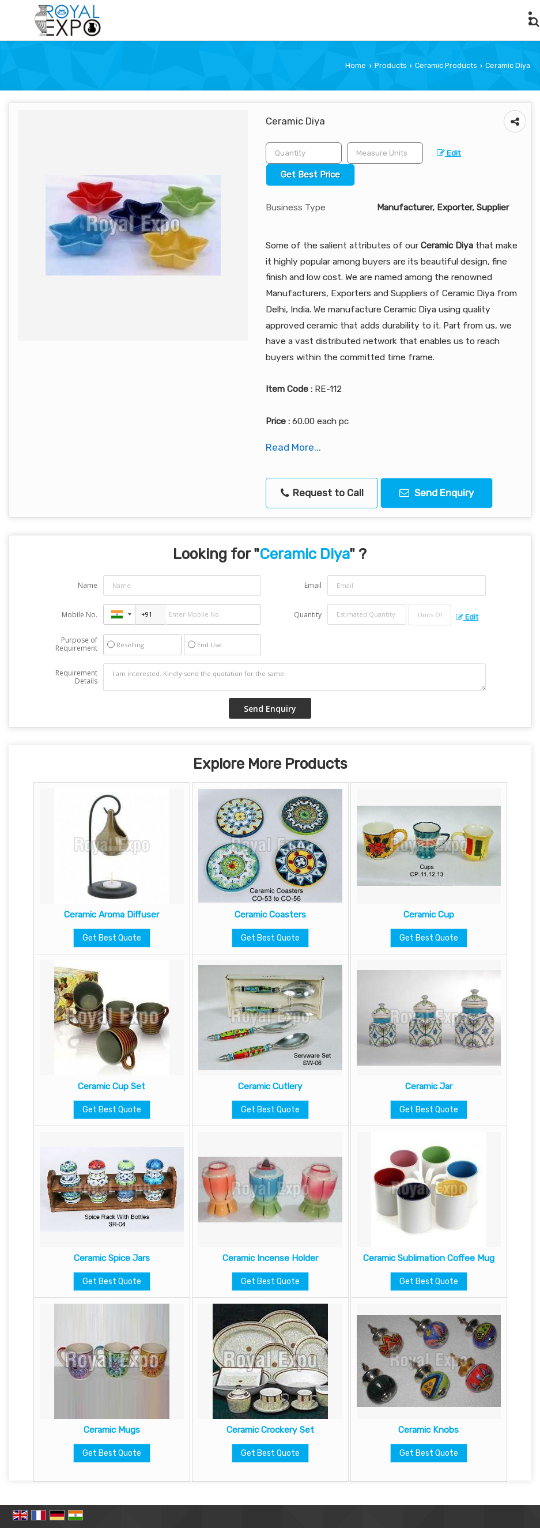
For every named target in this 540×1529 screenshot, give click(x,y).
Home (355, 65)
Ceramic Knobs (428, 1430)
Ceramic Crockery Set (270, 1430)
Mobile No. (79, 615)
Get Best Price (310, 174)
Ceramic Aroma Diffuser (111, 914)
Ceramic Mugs (112, 1430)
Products (391, 65)
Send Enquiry (436, 493)
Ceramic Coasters (270, 914)
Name (87, 585)
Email (313, 585)
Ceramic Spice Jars (112, 1258)
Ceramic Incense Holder (270, 1258)
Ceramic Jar (428, 1086)
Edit (449, 152)
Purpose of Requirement (76, 644)
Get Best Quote (111, 938)
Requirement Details (76, 677)
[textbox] (385, 153)
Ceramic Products (446, 65)
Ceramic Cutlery (270, 1086)
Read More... (293, 447)
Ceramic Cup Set (111, 1086)
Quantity (308, 615)
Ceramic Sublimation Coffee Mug (428, 1258)
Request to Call (322, 493)
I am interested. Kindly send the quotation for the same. (294, 677)
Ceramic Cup (428, 914)
